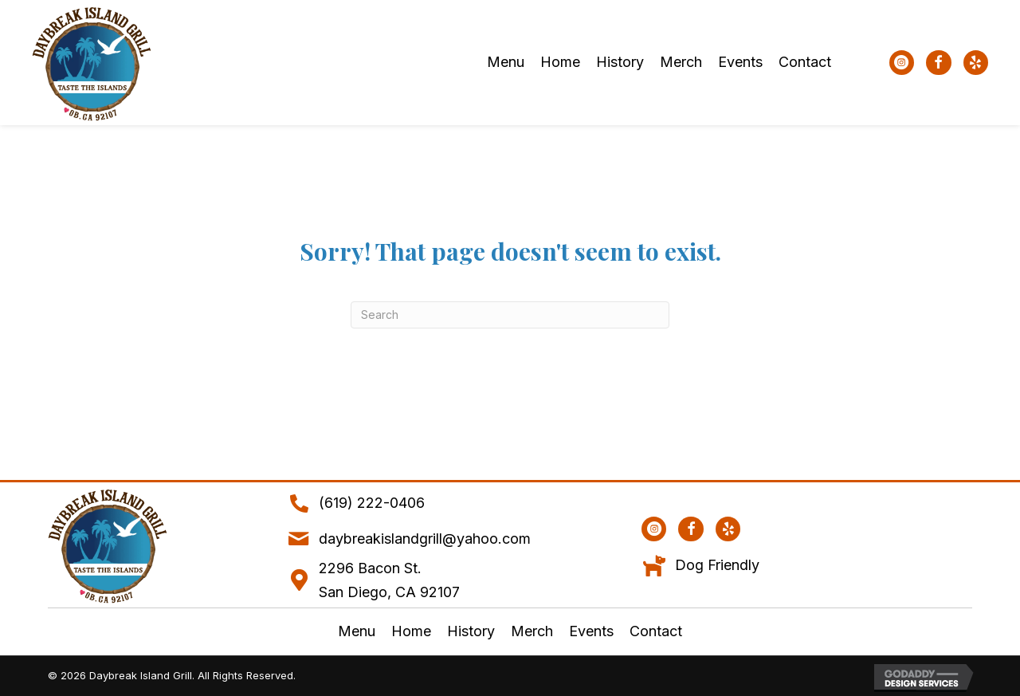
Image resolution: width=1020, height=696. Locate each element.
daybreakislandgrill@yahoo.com (425, 538)
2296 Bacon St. (370, 568)
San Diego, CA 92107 (389, 592)
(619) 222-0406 (372, 502)
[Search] (510, 314)
